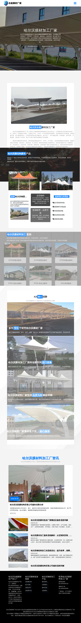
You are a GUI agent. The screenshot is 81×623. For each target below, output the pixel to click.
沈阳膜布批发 (46, 590)
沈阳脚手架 (28, 590)
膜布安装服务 (46, 587)
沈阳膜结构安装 (46, 584)
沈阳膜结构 (28, 581)
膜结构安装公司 (46, 581)
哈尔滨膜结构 (29, 584)
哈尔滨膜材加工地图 (52, 611)
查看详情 (13, 513)
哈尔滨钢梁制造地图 (40, 611)
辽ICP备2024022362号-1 (46, 609)
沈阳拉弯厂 (28, 587)
